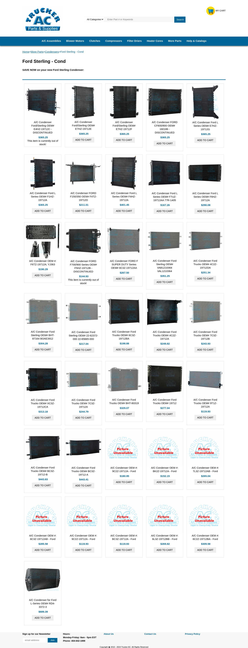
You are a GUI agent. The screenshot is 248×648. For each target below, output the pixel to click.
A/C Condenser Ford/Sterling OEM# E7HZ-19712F (124, 125)
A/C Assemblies (51, 40)
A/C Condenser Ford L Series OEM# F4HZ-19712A (124, 196)
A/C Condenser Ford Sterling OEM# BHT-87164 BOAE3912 (43, 335)
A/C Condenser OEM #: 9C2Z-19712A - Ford (124, 469)
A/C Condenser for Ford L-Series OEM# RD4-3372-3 (42, 603)
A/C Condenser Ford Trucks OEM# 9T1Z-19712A (205, 403)
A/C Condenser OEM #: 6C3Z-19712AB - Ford (42, 537)
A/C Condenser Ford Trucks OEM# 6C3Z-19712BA (124, 335)
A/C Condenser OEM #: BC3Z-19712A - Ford (124, 537)
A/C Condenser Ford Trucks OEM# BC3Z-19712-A (83, 471)
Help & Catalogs (196, 40)
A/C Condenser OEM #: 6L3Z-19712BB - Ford (164, 537)
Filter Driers (134, 40)
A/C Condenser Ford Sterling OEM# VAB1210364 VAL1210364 (165, 266)
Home (25, 51)
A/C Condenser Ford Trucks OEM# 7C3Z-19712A (83, 403)
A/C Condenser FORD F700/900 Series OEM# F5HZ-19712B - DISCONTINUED (83, 266)
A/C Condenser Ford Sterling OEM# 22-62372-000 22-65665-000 (83, 335)
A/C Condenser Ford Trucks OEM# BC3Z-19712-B (43, 471)
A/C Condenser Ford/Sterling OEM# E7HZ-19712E (83, 125)
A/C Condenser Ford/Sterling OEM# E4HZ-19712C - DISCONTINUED (42, 127)
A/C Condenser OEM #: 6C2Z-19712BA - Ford (205, 537)
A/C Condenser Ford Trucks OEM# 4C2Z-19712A (165, 335)
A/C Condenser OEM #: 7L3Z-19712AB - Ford (205, 469)
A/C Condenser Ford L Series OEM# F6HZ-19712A (205, 197)
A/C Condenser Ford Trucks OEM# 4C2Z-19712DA (205, 264)
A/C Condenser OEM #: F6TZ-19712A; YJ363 (42, 262)
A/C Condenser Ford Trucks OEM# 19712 (165, 401)
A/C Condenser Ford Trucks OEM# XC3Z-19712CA (43, 403)
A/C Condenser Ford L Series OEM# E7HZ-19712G (205, 126)
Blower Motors (75, 40)
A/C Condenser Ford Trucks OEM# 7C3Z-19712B (205, 335)
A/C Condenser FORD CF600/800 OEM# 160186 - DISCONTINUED (164, 127)
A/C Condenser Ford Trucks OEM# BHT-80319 (124, 401)
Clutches (94, 40)
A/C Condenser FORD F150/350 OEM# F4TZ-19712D (83, 196)
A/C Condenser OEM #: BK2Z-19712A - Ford (164, 469)
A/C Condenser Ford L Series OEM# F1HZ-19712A (43, 196)
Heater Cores (155, 40)
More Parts (175, 40)
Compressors (113, 40)
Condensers (52, 51)
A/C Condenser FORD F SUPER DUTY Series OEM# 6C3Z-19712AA (124, 264)
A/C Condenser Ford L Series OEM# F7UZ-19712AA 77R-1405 (165, 197)
